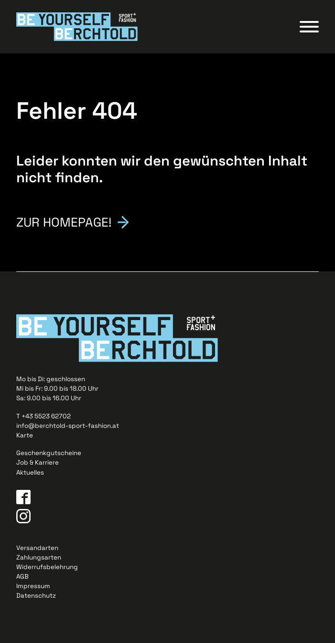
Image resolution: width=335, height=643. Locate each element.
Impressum (33, 586)
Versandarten (37, 548)
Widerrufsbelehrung (47, 567)
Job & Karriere (37, 462)
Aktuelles (30, 472)
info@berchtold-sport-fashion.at (67, 426)
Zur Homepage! (64, 221)
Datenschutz (36, 595)
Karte (24, 435)
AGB (22, 576)
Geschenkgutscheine (48, 453)
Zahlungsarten (38, 557)
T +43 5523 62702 (43, 416)
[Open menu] (309, 26)
